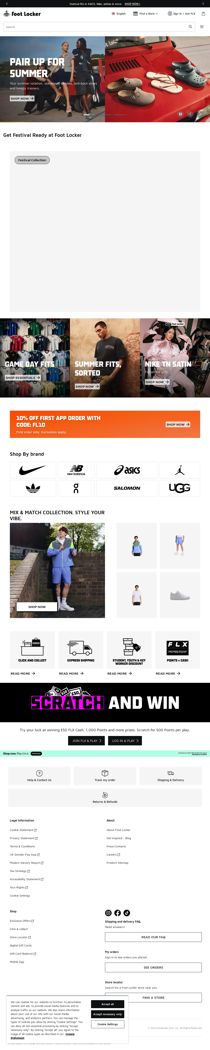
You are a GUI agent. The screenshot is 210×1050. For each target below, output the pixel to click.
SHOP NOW (22, 98)
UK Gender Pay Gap (25, 854)
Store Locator (20, 937)
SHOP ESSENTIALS (23, 377)
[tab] (32, 160)
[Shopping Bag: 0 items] (203, 13)
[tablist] (32, 160)
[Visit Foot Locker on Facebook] (117, 913)
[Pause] (180, 114)
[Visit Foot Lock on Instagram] (108, 913)
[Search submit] (190, 26)
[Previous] (7, 3)
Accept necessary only (107, 1014)
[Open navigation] (202, 27)
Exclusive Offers (22, 920)
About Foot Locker (118, 830)
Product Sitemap (117, 862)
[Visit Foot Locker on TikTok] (126, 913)
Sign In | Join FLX (181, 13)
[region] (105, 3)
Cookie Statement (23, 830)
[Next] (203, 3)
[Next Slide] (200, 114)
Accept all (108, 1004)
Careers (113, 854)
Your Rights (19, 887)
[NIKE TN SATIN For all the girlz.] (175, 358)
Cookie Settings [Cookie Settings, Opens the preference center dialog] (108, 1024)
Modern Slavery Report (26, 862)
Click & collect (19, 929)
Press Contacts (116, 846)
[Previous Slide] (190, 114)
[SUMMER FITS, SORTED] (105, 358)
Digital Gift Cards (21, 945)
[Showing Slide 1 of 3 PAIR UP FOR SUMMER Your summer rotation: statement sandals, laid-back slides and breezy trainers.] (105, 79)
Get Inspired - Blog (119, 838)
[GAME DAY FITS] (35, 358)
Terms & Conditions (22, 846)
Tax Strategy (20, 871)
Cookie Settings (20, 895)
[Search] (99, 26)
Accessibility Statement (26, 879)
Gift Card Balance (23, 953)
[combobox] (99, 26)
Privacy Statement (24, 838)
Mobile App (17, 961)
